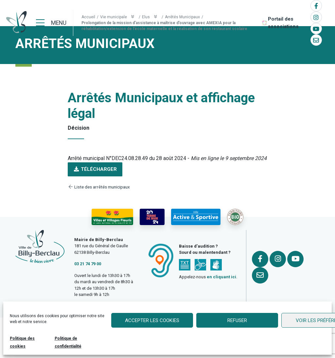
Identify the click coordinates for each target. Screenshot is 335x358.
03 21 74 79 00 (87, 263)
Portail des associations (283, 22)
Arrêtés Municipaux (182, 17)
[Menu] (51, 22)
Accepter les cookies (152, 320)
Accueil (88, 17)
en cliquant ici (221, 276)
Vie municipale (118, 16)
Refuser (237, 320)
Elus (151, 16)
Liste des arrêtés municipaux (99, 186)
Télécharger (95, 169)
